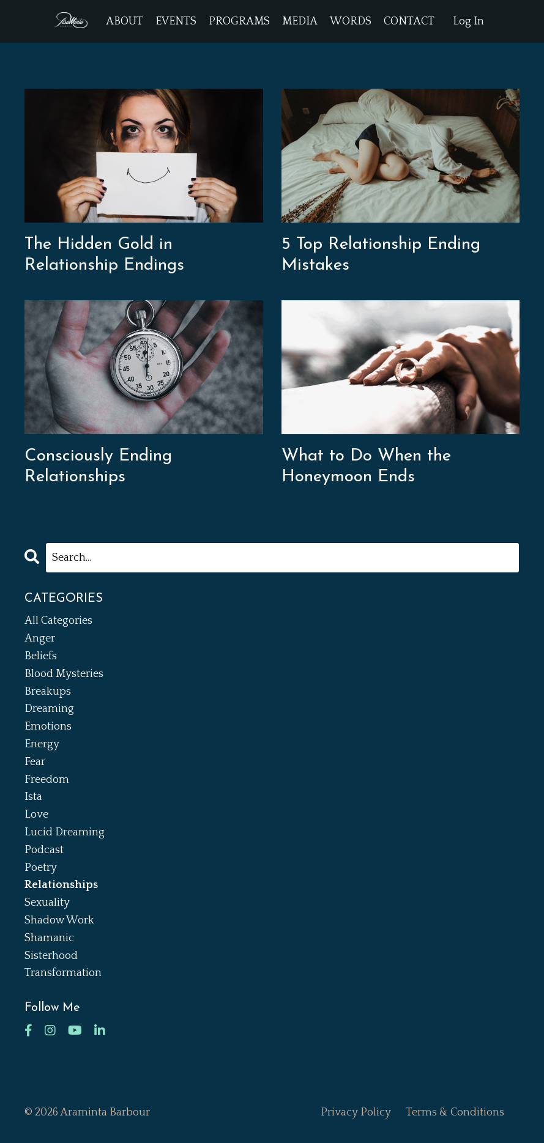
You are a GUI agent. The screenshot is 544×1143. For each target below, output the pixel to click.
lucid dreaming (64, 832)
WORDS (350, 21)
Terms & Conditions (455, 1112)
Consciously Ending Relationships (98, 467)
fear (34, 762)
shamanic (49, 938)
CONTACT (409, 21)
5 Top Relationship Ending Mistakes (380, 255)
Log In (468, 21)
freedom (46, 780)
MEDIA (300, 21)
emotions (48, 726)
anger (39, 638)
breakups (47, 692)
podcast (44, 850)
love (36, 814)
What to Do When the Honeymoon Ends (366, 467)
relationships (61, 885)
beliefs (40, 656)
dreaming (49, 709)
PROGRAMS (239, 21)
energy (41, 744)
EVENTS (175, 21)
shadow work (59, 920)
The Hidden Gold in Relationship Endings (104, 255)
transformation (63, 973)
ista (33, 797)
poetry (40, 868)
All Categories (58, 621)
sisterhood (51, 956)
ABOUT (124, 21)
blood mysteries (63, 674)
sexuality (47, 903)
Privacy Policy (356, 1112)
